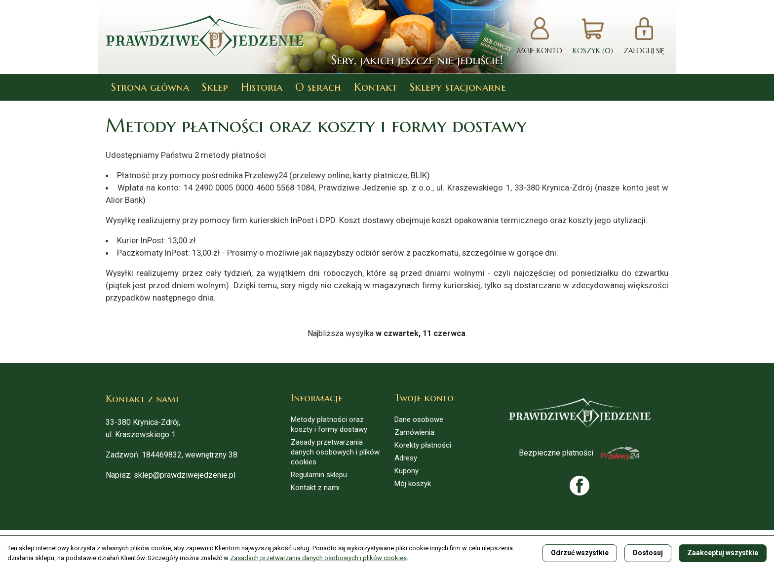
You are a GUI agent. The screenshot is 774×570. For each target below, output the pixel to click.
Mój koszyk (412, 483)
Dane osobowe (418, 419)
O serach (318, 87)
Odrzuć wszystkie (580, 553)
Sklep (215, 87)
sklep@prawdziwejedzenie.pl (184, 475)
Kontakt (375, 87)
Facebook (579, 485)
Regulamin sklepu (319, 474)
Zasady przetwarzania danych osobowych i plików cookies (335, 452)
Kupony (406, 470)
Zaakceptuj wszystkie (722, 553)
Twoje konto (424, 398)
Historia (261, 87)
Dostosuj (648, 553)
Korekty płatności (422, 445)
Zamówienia (414, 432)
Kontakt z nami (315, 487)
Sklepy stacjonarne (458, 87)
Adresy (405, 458)
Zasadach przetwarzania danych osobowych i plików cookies (318, 558)
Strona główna (150, 87)
